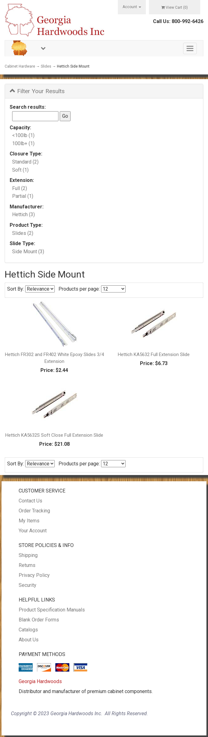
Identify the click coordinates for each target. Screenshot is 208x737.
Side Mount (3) (28, 251)
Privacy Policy (34, 575)
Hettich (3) (23, 214)
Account (131, 7)
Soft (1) (20, 170)
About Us (29, 640)
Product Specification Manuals (52, 610)
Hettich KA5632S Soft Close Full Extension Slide (54, 435)
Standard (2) (25, 162)
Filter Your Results (37, 91)
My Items (29, 521)
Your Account (33, 531)
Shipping (28, 555)
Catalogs (28, 630)
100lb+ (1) (23, 143)
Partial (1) (22, 196)
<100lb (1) (23, 135)
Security (27, 585)
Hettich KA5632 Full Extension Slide (154, 354)
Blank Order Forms (39, 620)
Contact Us (30, 501)
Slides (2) (22, 233)
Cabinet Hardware (20, 66)
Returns (27, 565)
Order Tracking (34, 511)
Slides (46, 66)
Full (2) (19, 188)
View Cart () (174, 7)
